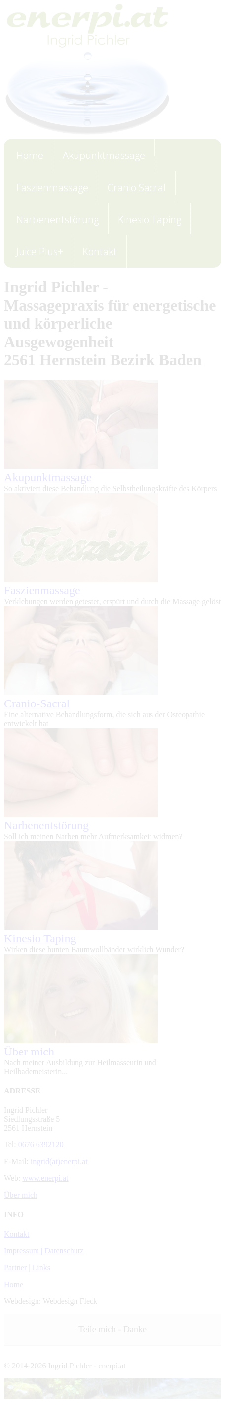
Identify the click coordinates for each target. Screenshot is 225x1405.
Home (13, 1284)
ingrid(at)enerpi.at (59, 1161)
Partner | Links (27, 1267)
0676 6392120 (41, 1144)
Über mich (21, 1195)
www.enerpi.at (45, 1178)
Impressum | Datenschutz (43, 1251)
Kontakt (17, 1234)
